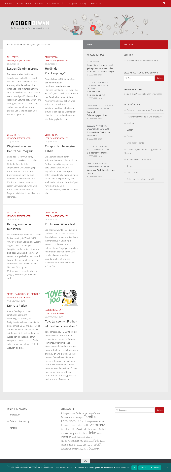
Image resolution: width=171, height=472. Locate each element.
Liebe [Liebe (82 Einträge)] (91, 432)
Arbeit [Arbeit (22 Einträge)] (73, 413)
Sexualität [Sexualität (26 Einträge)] (81, 445)
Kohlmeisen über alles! (60, 224)
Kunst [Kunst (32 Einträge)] (77, 433)
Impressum (15, 414)
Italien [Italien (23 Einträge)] (95, 429)
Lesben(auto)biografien (18, 60)
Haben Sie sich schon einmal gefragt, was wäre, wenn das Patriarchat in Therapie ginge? (100, 68)
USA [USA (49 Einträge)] (98, 444)
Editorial (9, 3)
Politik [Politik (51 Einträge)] (97, 440)
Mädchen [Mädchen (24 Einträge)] (89, 437)
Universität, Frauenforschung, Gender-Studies (142, 151)
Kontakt (95, 3)
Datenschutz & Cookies (150, 467)
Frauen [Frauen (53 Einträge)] (65, 425)
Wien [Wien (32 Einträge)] (75, 448)
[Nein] (167, 467)
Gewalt (130, 136)
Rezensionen (23, 3)
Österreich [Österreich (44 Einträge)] (95, 448)
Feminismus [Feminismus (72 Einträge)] (70, 421)
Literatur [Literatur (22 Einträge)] (99, 433)
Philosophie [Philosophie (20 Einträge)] (89, 441)
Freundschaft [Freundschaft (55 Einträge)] (79, 425)
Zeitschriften (132, 172)
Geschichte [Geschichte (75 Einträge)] (97, 425)
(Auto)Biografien (53, 310)
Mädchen (131, 123)
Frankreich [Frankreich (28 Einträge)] (99, 421)
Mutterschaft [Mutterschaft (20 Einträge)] (81, 437)
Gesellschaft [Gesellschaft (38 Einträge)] (67, 429)
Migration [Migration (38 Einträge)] (66, 436)
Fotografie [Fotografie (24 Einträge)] (91, 421)
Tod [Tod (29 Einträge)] (94, 445)
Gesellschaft (93, 126)
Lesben (130, 130)
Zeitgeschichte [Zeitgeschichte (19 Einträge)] (83, 449)
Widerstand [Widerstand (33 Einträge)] (67, 448)
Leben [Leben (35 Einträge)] (84, 433)
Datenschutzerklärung (19, 421)
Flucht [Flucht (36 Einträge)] (83, 421)
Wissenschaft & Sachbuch (98, 109)
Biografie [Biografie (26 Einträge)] (92, 413)
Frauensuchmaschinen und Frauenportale (145, 110)
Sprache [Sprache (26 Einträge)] (88, 445)
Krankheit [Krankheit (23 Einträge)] (64, 433)
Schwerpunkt (93, 62)
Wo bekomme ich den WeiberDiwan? (143, 60)
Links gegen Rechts (135, 143)
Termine (39, 3)
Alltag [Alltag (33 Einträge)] (64, 413)
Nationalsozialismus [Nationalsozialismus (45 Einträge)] (73, 440)
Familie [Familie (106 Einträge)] (90, 416)
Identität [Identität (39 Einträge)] (88, 429)
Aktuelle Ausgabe (16, 294)
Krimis (129, 166)
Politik (90, 85)
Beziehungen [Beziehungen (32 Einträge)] (82, 413)
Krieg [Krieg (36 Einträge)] (71, 433)
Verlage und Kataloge (77, 3)
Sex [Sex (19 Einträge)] (75, 445)
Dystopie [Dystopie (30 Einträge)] (79, 417)
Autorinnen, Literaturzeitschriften (141, 179)
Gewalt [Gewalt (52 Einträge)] (79, 429)
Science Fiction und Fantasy (139, 159)
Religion (109, 106)
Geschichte (92, 82)
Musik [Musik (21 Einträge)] (74, 437)
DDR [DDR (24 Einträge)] (98, 413)
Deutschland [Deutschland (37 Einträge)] (67, 417)
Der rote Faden (17, 306)
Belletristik (13, 57)
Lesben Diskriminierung (22, 68)
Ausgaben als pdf (55, 3)
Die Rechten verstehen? (98, 152)
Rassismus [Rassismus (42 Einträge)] (67, 444)
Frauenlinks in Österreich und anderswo (144, 116)
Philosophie (103, 82)
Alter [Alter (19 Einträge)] (69, 413)
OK (134, 467)
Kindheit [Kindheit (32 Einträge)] (102, 429)
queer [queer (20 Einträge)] (103, 441)
